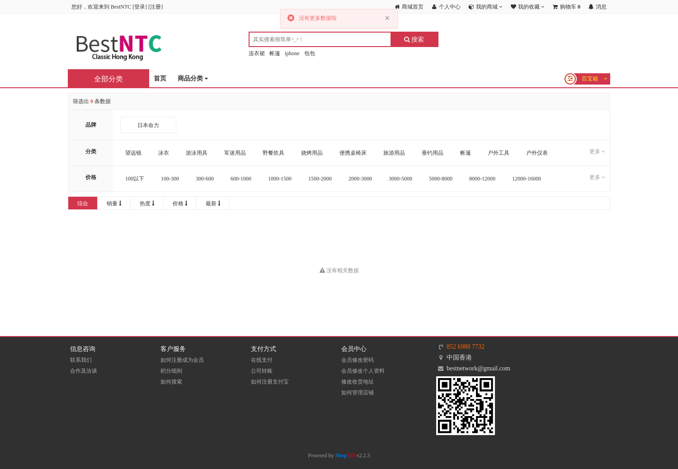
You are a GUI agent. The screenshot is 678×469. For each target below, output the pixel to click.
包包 (309, 53)
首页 (160, 78)
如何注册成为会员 (182, 360)
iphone (292, 53)
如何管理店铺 (357, 392)
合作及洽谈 (83, 371)
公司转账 (262, 371)
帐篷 (274, 53)
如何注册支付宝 (270, 382)
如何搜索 (171, 382)
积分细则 (171, 371)
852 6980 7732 (466, 346)
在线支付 (262, 360)
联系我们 (81, 360)
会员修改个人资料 (363, 371)
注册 (155, 7)
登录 (139, 7)
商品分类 (193, 79)
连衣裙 (257, 53)
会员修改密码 (357, 360)
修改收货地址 (357, 382)
